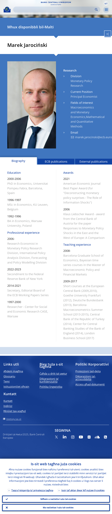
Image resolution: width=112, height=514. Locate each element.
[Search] (54, 9)
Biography (18, 161)
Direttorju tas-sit (13, 419)
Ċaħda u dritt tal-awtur (53, 373)
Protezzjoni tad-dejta (88, 371)
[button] (106, 3)
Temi (7, 381)
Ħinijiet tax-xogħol (15, 411)
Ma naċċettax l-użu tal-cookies (58, 507)
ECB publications (56, 161)
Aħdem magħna (13, 371)
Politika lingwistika (51, 386)
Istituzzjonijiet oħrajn (16, 386)
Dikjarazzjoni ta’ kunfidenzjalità (49, 380)
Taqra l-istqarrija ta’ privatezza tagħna (32, 490)
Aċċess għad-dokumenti (90, 384)
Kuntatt (8, 401)
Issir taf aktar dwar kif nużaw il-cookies (83, 490)
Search (96, 9)
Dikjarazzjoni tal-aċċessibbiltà (85, 378)
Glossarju (9, 376)
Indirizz (8, 406)
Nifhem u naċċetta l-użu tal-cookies (58, 499)
